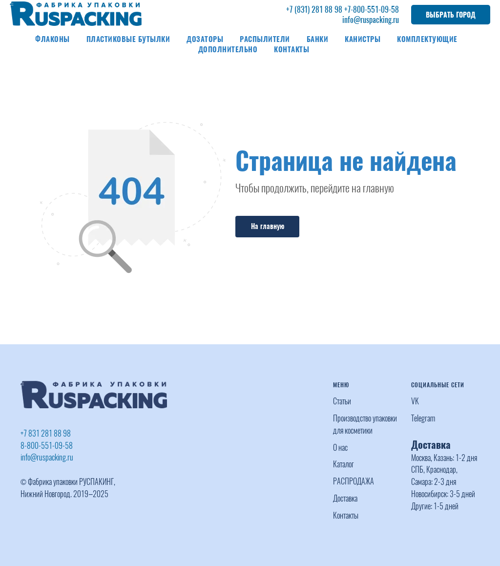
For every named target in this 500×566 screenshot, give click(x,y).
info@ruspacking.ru (370, 20)
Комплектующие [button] (427, 39)
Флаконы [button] (52, 39)
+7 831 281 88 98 (46, 433)
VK (415, 401)
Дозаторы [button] (205, 39)
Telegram (423, 418)
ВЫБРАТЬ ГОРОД (451, 15)
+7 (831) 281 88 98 (314, 9)
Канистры (362, 39)
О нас (340, 447)
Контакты (291, 49)
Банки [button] (318, 39)
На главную (267, 226)
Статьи (342, 401)
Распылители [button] (265, 39)
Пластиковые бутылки (128, 39)
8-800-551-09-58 (47, 445)
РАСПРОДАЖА (353, 481)
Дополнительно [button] (228, 49)
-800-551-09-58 (375, 9)
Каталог (343, 464)
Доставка (345, 498)
